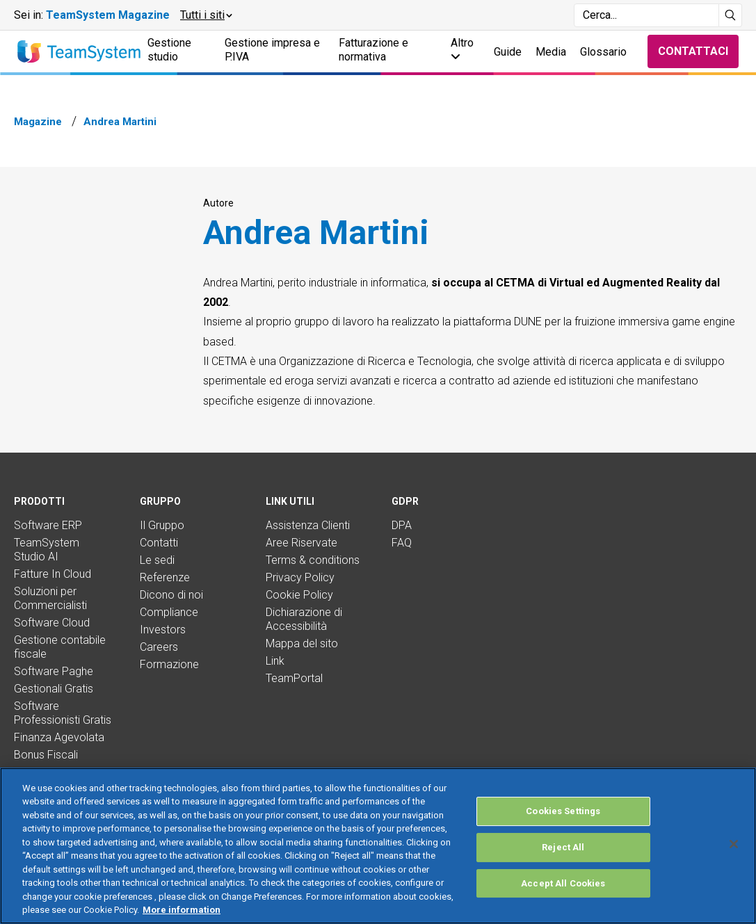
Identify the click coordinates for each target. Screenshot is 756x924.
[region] (378, 846)
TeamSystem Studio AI (46, 549)
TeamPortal (294, 678)
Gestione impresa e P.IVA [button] (272, 49)
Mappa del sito (302, 643)
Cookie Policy (299, 594)
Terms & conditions (313, 560)
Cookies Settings (563, 812)
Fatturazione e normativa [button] (373, 49)
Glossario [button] (603, 51)
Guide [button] (508, 51)
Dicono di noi (171, 594)
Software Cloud (52, 622)
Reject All (563, 847)
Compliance (169, 612)
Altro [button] (462, 49)
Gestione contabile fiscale (60, 646)
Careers (159, 647)
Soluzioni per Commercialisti (50, 598)
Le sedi (157, 560)
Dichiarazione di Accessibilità (304, 619)
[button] (205, 15)
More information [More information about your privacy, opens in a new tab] (181, 910)
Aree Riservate (301, 542)
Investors (163, 629)
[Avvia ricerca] (730, 15)
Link (275, 660)
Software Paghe (53, 671)
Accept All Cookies (563, 883)
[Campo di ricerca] (646, 15)
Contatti (159, 542)
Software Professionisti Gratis (62, 713)
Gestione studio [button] (169, 49)
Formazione (169, 664)
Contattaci (693, 51)
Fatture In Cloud (52, 574)
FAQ (402, 542)
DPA (402, 525)
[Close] (733, 844)
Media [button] (551, 51)
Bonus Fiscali (46, 754)
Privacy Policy (300, 577)
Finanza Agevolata (59, 737)
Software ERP (48, 525)
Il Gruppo (162, 525)
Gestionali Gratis (53, 688)
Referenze (165, 577)
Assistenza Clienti (308, 525)
